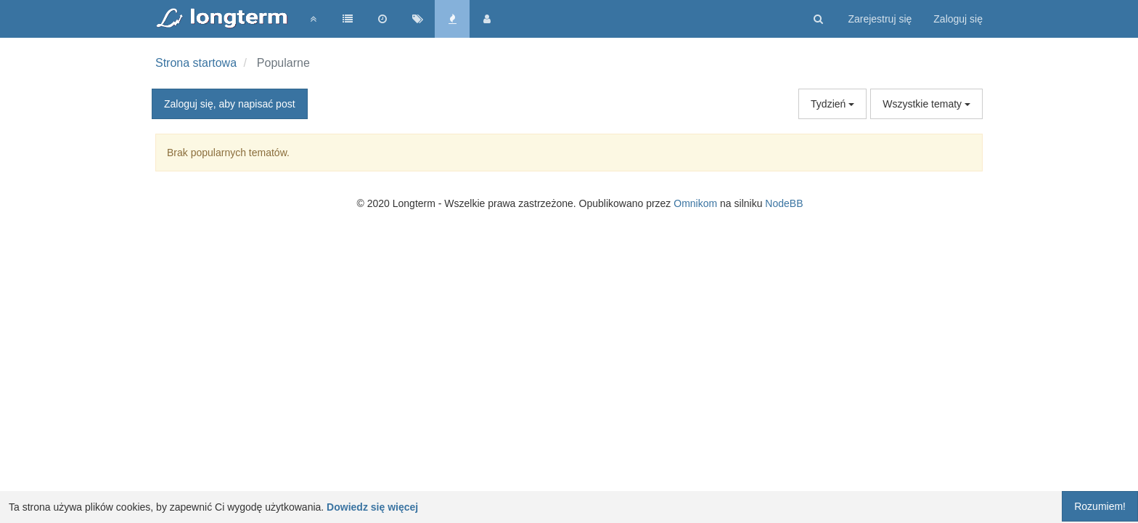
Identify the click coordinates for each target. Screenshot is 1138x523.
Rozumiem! (1100, 506)
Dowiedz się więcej (372, 507)
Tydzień (832, 104)
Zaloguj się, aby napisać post (229, 104)
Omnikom (695, 203)
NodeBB (784, 203)
